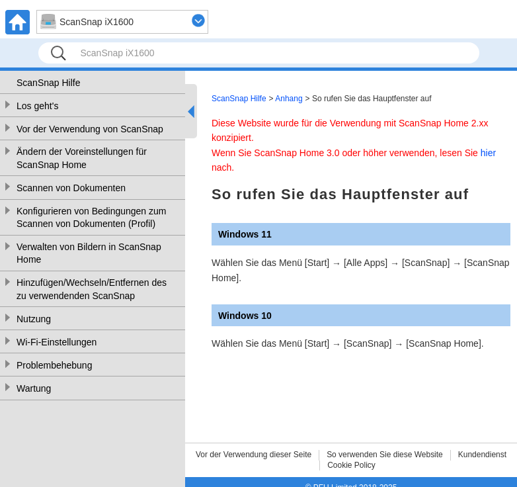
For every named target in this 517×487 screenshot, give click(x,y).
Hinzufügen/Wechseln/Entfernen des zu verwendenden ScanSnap (92, 289)
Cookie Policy (351, 465)
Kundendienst (482, 454)
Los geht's (37, 106)
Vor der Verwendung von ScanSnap (90, 129)
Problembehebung (54, 365)
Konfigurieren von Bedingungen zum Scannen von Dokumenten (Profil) (92, 218)
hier (488, 153)
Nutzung (34, 319)
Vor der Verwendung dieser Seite (253, 454)
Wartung (34, 388)
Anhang (288, 98)
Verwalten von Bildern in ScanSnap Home (89, 253)
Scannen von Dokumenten (71, 188)
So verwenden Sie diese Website (385, 454)
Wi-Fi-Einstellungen (57, 342)
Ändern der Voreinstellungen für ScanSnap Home (82, 158)
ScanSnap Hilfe (49, 82)
